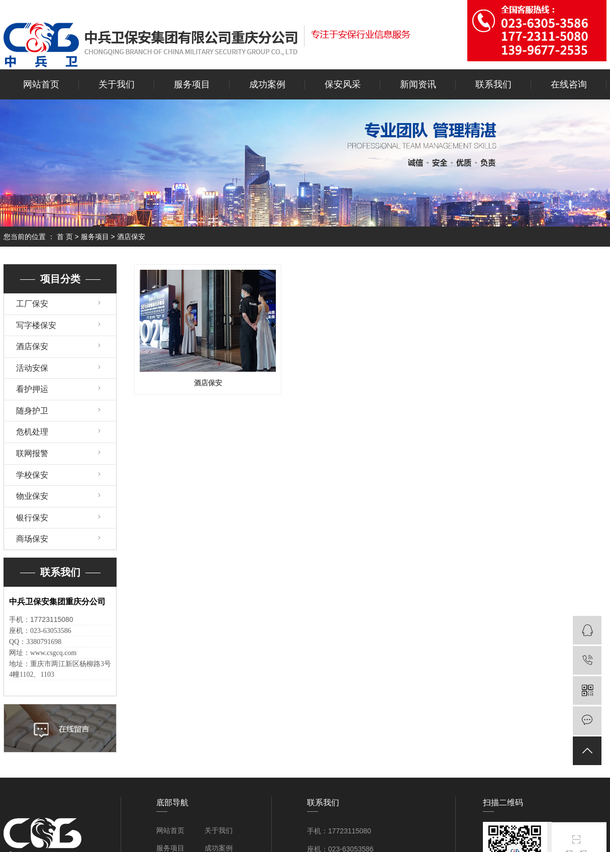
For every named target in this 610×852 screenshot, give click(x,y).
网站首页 (41, 84)
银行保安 (32, 517)
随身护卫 (32, 410)
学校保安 (32, 475)
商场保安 (32, 539)
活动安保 (32, 368)
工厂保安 (32, 303)
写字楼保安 (36, 325)
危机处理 (32, 432)
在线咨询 (569, 84)
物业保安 (32, 496)
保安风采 (343, 84)
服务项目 (192, 84)
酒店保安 (131, 237)
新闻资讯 (418, 84)
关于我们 (116, 84)
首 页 (65, 237)
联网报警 (32, 453)
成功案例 (267, 84)
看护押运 (32, 389)
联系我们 (493, 84)
